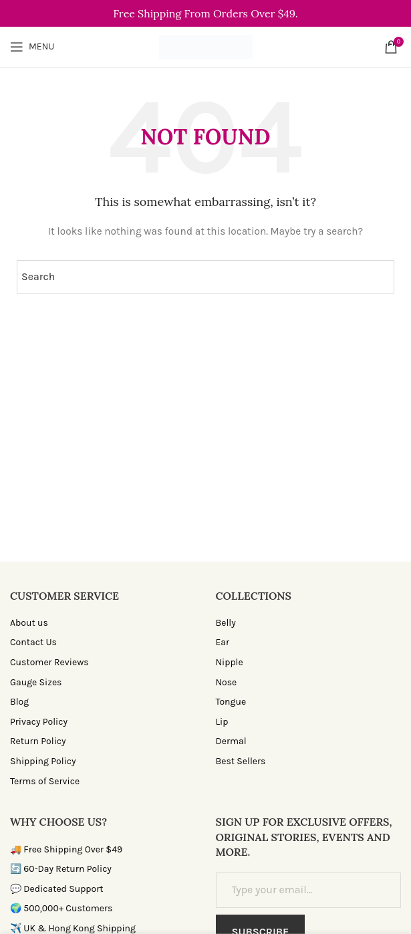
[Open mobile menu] (32, 46)
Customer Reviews (49, 662)
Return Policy (38, 741)
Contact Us (33, 642)
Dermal (231, 741)
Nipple (229, 662)
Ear (223, 642)
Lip (222, 721)
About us (29, 622)
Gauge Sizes (35, 682)
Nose (226, 682)
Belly (226, 622)
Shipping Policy (43, 761)
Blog (19, 701)
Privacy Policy (38, 721)
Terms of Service (45, 781)
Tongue (231, 701)
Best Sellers (241, 761)
